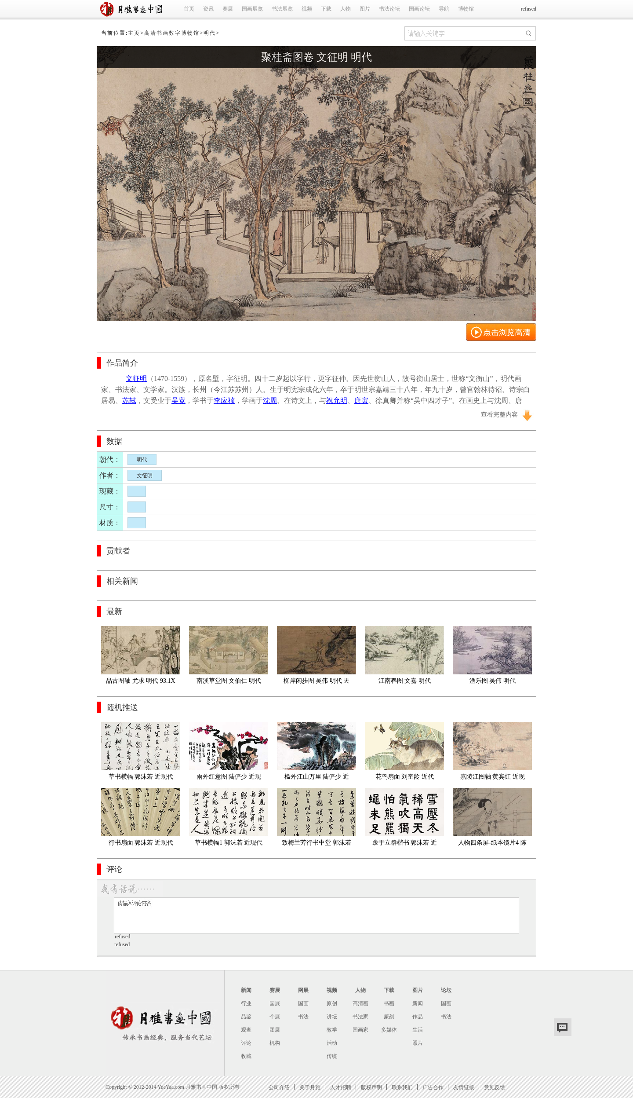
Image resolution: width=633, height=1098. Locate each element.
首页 (189, 9)
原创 (332, 1003)
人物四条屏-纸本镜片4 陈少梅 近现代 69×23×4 (492, 844)
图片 (365, 9)
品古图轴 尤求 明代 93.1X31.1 (140, 682)
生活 (417, 1030)
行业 (246, 1003)
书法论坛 (389, 9)
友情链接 (463, 1087)
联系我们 (402, 1087)
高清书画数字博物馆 (172, 33)
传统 (332, 1056)
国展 (274, 1003)
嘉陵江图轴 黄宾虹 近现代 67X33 (492, 778)
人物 (345, 9)
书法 (303, 1017)
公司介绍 (279, 1087)
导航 (444, 9)
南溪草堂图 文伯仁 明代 (228, 680)
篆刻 (389, 1017)
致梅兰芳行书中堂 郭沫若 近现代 (317, 844)
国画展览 (252, 9)
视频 (307, 9)
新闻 (246, 990)
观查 (246, 1030)
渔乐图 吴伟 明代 (492, 680)
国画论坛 (419, 9)
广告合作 (433, 1087)
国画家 (360, 1030)
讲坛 (332, 1017)
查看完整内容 (499, 414)
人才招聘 (340, 1087)
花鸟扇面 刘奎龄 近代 (404, 776)
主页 (134, 33)
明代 (210, 33)
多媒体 (389, 1030)
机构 (274, 1043)
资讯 (208, 9)
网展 (303, 990)
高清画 (360, 1003)
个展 (274, 1017)
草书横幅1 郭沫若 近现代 (228, 842)
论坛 (446, 990)
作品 (417, 1017)
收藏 (246, 1056)
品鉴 (246, 1017)
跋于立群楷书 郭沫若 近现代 (404, 844)
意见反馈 (494, 1087)
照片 (417, 1043)
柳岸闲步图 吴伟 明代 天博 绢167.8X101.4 (317, 682)
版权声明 (371, 1087)
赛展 (227, 9)
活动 (332, 1043)
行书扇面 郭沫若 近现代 (141, 842)
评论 (246, 1043)
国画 (303, 1003)
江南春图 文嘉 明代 (404, 680)
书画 (389, 1003)
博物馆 (466, 9)
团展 (274, 1030)
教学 (332, 1030)
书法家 (360, 1017)
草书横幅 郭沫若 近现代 (141, 776)
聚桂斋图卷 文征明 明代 (316, 57)
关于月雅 (309, 1087)
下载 (326, 9)
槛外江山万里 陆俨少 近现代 (316, 778)
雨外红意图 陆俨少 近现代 (228, 778)
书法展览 (282, 9)
